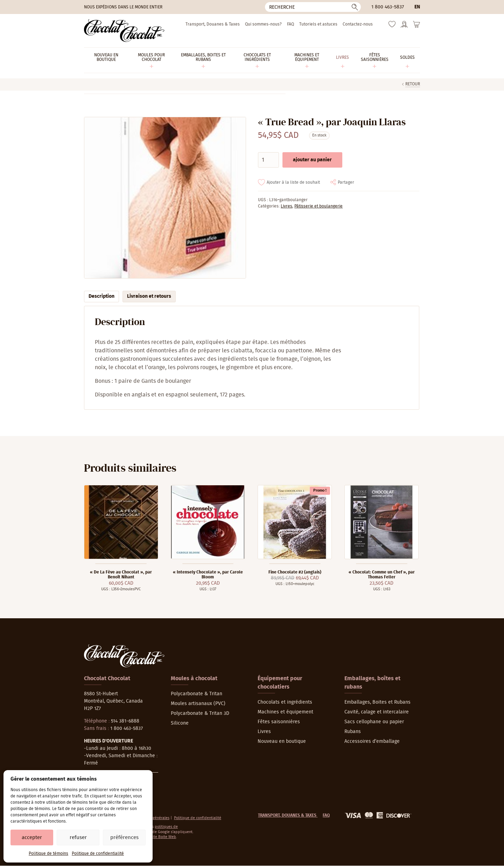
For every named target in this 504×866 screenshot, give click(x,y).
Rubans (352, 731)
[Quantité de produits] (268, 160)
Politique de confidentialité (98, 853)
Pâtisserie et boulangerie (318, 206)
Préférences (124, 837)
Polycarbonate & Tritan (196, 693)
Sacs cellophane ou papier (374, 721)
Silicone (180, 723)
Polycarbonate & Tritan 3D (200, 713)
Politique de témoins (48, 853)
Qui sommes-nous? (263, 24)
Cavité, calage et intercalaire (376, 712)
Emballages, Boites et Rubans (377, 702)
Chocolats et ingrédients (285, 702)
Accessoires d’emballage (372, 741)
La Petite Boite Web (159, 837)
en (417, 7)
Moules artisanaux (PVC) (198, 703)
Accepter (32, 837)
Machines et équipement (285, 712)
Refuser (78, 837)
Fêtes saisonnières (279, 721)
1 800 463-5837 (387, 7)
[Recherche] (313, 7)
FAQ (290, 24)
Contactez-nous (358, 24)
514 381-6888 (125, 721)
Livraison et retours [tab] (149, 296)
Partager (346, 182)
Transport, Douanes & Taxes (213, 24)
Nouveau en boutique (282, 741)
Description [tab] (101, 296)
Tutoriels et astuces (318, 24)
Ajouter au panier (312, 159)
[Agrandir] (164, 198)
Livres (286, 206)
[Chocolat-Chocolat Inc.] (124, 30)
